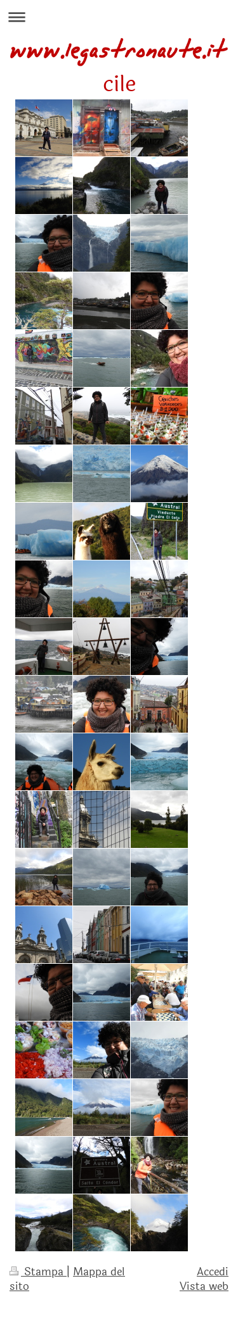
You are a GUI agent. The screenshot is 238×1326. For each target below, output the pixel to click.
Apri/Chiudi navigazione (119, 16)
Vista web (204, 1286)
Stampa (38, 1271)
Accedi (212, 1271)
